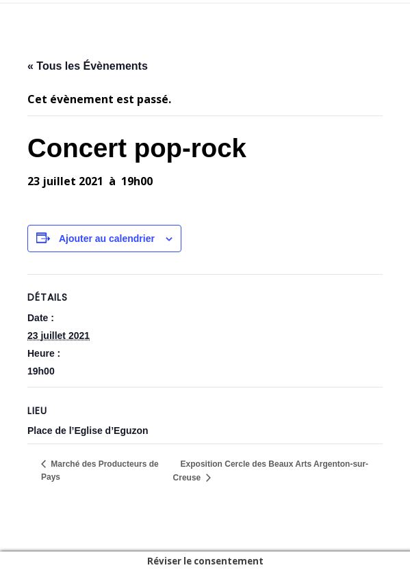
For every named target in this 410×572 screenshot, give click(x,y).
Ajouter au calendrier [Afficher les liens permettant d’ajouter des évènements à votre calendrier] (107, 238)
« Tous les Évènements (87, 66)
